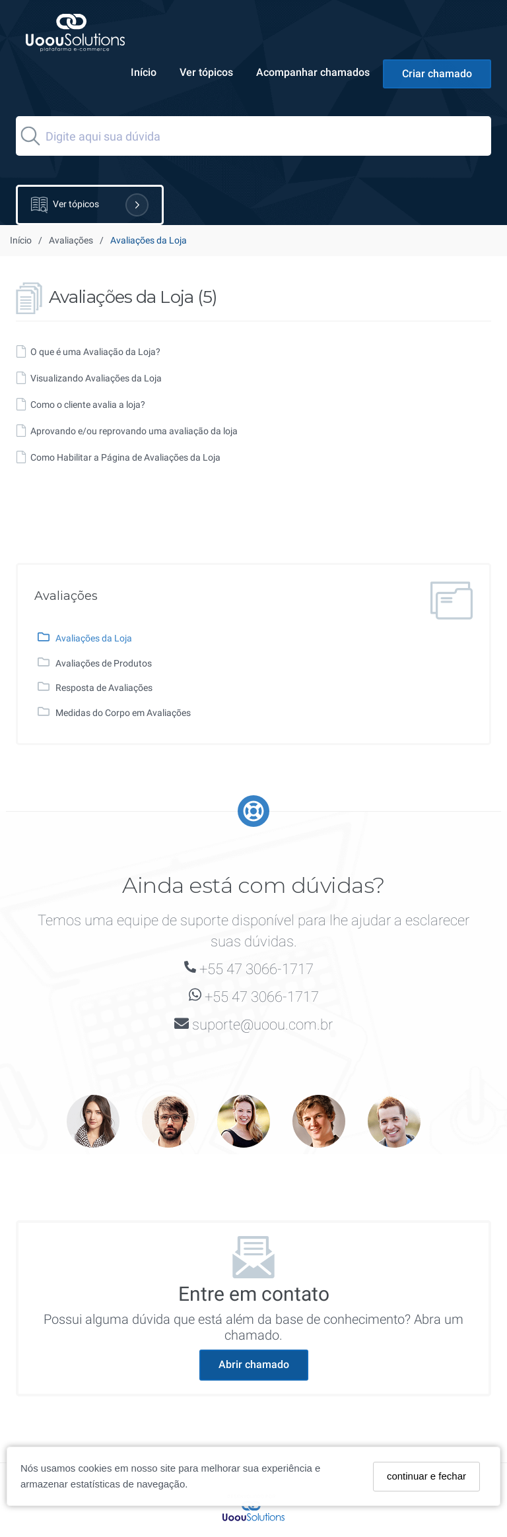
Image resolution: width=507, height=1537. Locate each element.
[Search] (253, 136)
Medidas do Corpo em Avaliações (123, 712)
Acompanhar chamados (313, 72)
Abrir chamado (254, 1364)
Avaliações (71, 240)
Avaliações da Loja (93, 638)
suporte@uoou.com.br (262, 1024)
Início (143, 72)
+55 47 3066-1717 (256, 969)
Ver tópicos (206, 72)
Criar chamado (437, 73)
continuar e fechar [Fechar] (426, 1476)
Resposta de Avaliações (103, 687)
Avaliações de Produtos (103, 663)
